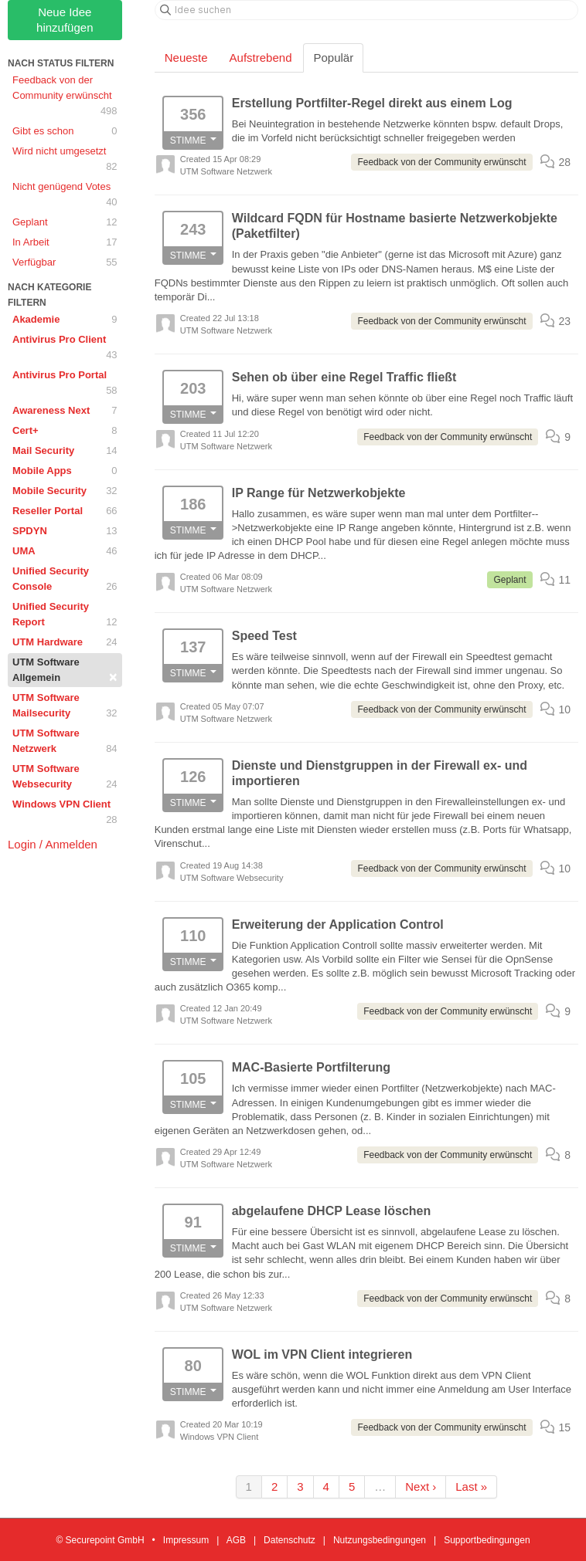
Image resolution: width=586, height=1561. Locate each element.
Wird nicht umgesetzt (65, 159)
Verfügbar (65, 262)
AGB (236, 1540)
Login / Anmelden (52, 844)
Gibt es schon (65, 131)
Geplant (65, 222)
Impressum (186, 1540)
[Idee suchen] (366, 10)
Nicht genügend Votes (65, 195)
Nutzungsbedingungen (379, 1540)
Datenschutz (289, 1540)
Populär (333, 57)
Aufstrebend (261, 57)
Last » (471, 1486)
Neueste (186, 57)
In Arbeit (65, 242)
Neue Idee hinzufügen (64, 19)
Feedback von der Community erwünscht (65, 96)
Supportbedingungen (487, 1540)
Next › (420, 1486)
